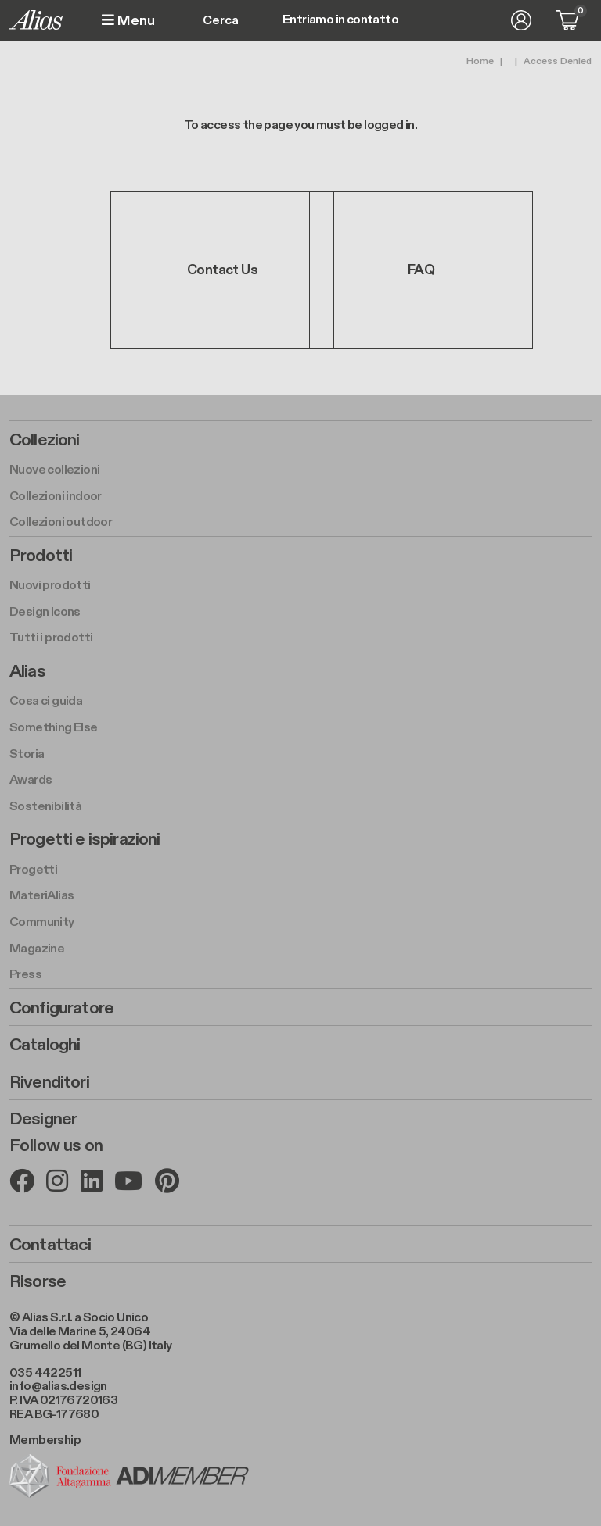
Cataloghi (44, 1044)
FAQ (421, 270)
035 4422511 (45, 1373)
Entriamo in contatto (340, 20)
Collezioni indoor (55, 496)
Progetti (33, 870)
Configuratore (61, 1008)
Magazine (36, 949)
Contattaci (50, 1244)
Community (41, 922)
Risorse (37, 1281)
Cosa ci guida (45, 701)
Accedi (521, 20)
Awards (30, 780)
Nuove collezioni (54, 470)
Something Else (53, 728)
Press (25, 975)
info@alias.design (58, 1386)
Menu (128, 21)
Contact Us (222, 270)
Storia (26, 754)
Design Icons (45, 612)
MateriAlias (41, 896)
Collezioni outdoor (60, 522)
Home (480, 61)
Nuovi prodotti (50, 585)
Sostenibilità (45, 807)
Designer (43, 1119)
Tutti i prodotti (50, 638)
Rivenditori (49, 1082)
